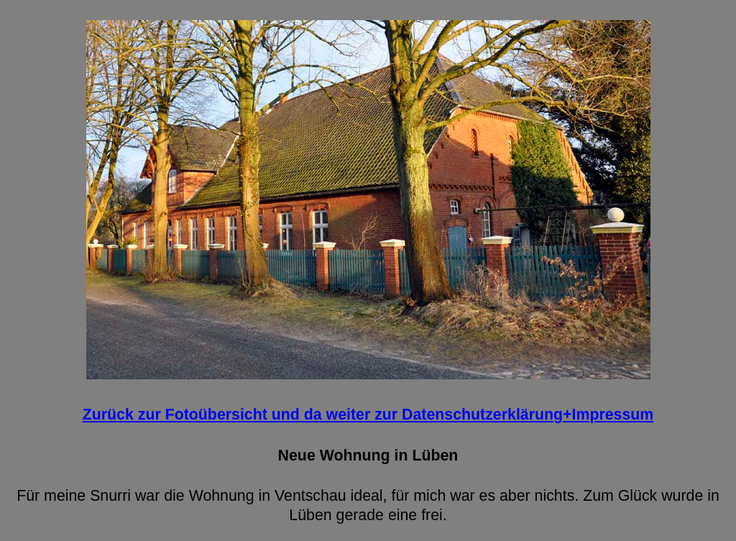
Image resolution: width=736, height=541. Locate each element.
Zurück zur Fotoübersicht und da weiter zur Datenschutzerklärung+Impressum (368, 414)
